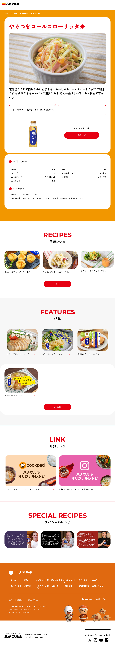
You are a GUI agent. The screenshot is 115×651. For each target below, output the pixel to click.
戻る (57, 284)
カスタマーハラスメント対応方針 (19, 613)
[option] (22, 342)
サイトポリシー (30, 606)
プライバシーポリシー (16, 606)
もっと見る (57, 407)
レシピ (7, 14)
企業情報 (27, 586)
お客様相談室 (84, 586)
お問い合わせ (97, 586)
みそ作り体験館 (15, 600)
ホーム (13, 580)
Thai (104, 599)
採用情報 (68, 586)
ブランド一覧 (43, 580)
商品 (26, 580)
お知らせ (95, 580)
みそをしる (83, 580)
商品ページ (82, 135)
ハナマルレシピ (69, 581)
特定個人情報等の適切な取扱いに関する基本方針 (24, 609)
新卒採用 (31, 600)
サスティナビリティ (42, 587)
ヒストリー (56, 586)
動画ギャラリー (15, 587)
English (97, 599)
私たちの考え (56, 580)
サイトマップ (43, 606)
